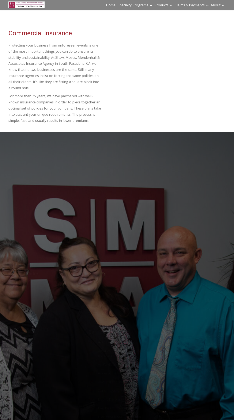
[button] (151, 5)
